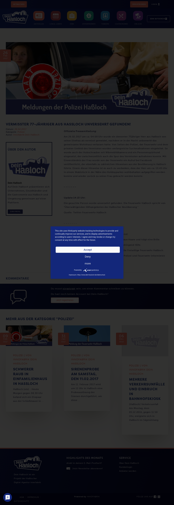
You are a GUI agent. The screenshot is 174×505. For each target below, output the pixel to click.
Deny (88, 256)
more (88, 263)
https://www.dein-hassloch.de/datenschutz (91, 275)
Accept (88, 249)
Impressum (72, 275)
